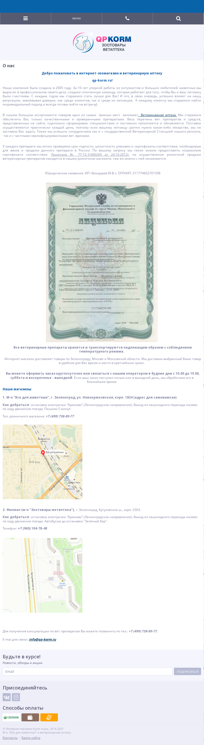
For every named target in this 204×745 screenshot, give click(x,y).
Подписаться (187, 672)
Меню (76, 18)
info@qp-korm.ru (42, 639)
